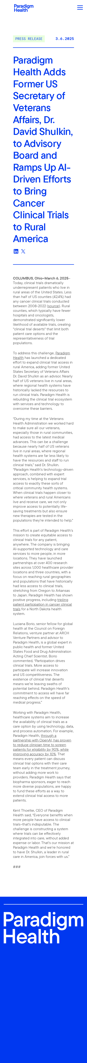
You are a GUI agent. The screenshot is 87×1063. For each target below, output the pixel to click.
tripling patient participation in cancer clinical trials (42, 604)
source (53, 306)
